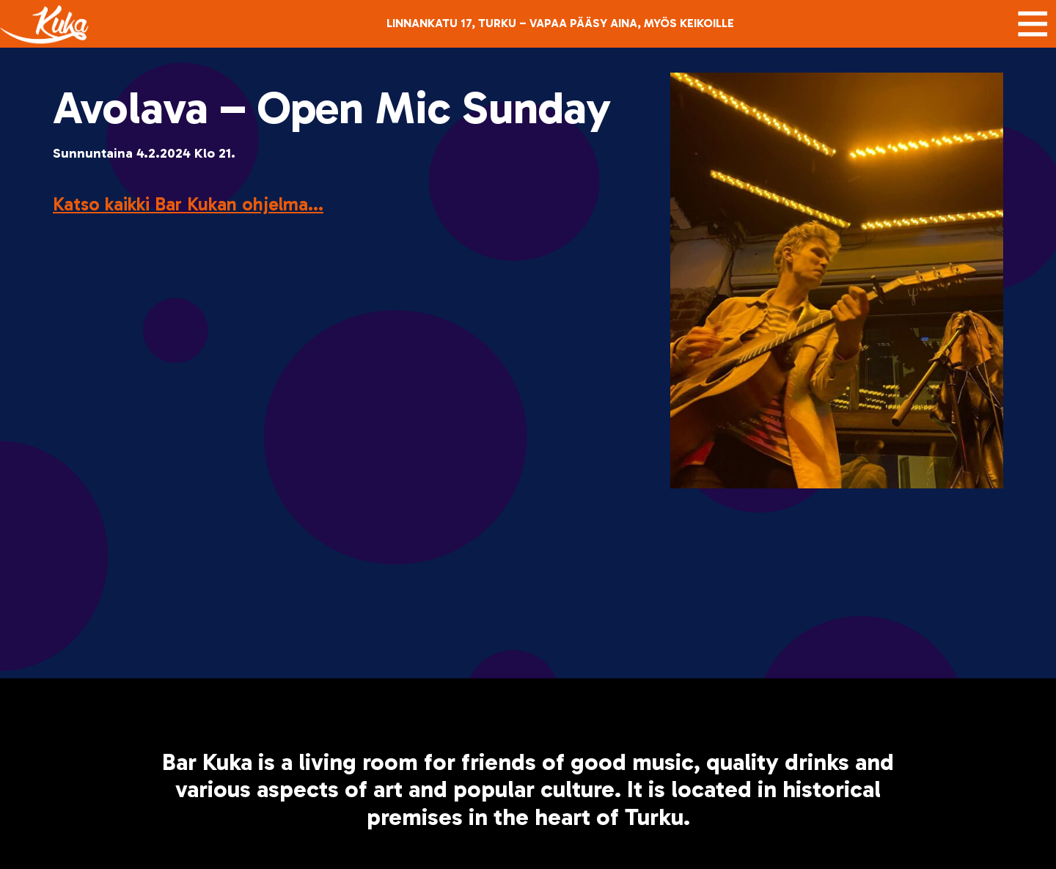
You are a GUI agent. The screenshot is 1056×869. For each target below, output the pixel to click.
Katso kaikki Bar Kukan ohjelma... (188, 204)
